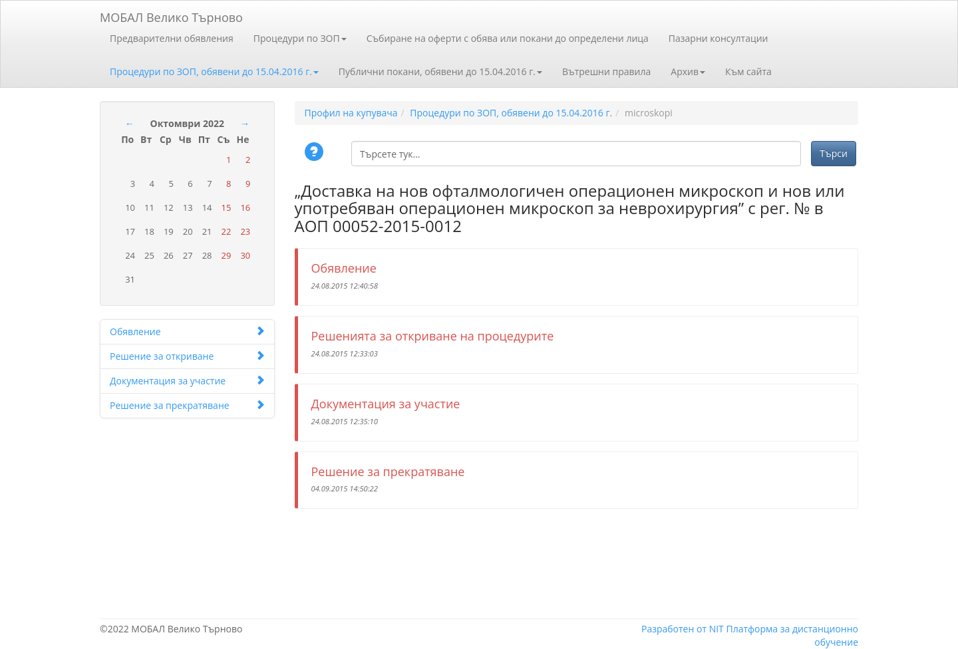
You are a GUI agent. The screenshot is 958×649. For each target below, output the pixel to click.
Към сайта (748, 71)
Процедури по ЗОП (300, 38)
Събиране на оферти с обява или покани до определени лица (508, 38)
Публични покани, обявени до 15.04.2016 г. (440, 71)
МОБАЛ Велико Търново (171, 15)
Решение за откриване (187, 356)
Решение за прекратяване (187, 405)
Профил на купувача (351, 112)
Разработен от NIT (682, 628)
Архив (688, 71)
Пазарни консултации (718, 38)
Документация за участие (187, 380)
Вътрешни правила (606, 71)
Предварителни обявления (172, 38)
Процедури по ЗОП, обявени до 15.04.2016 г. (214, 71)
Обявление (187, 331)
